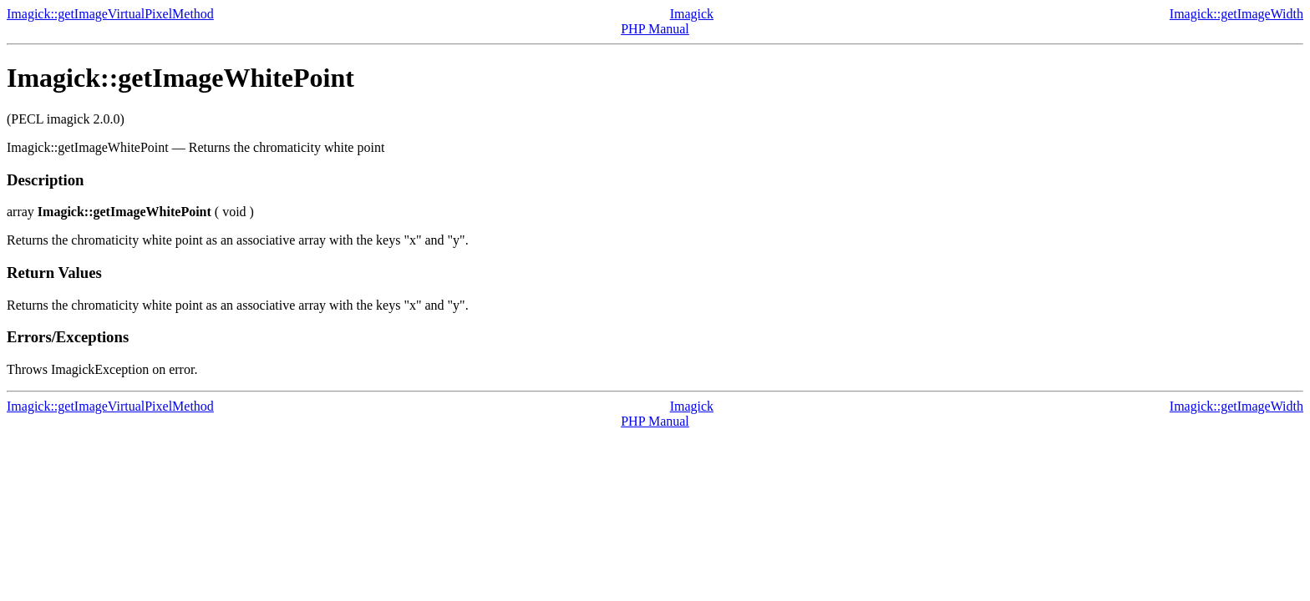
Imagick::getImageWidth (1236, 14)
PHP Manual (655, 29)
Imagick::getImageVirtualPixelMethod (110, 14)
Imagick (691, 14)
